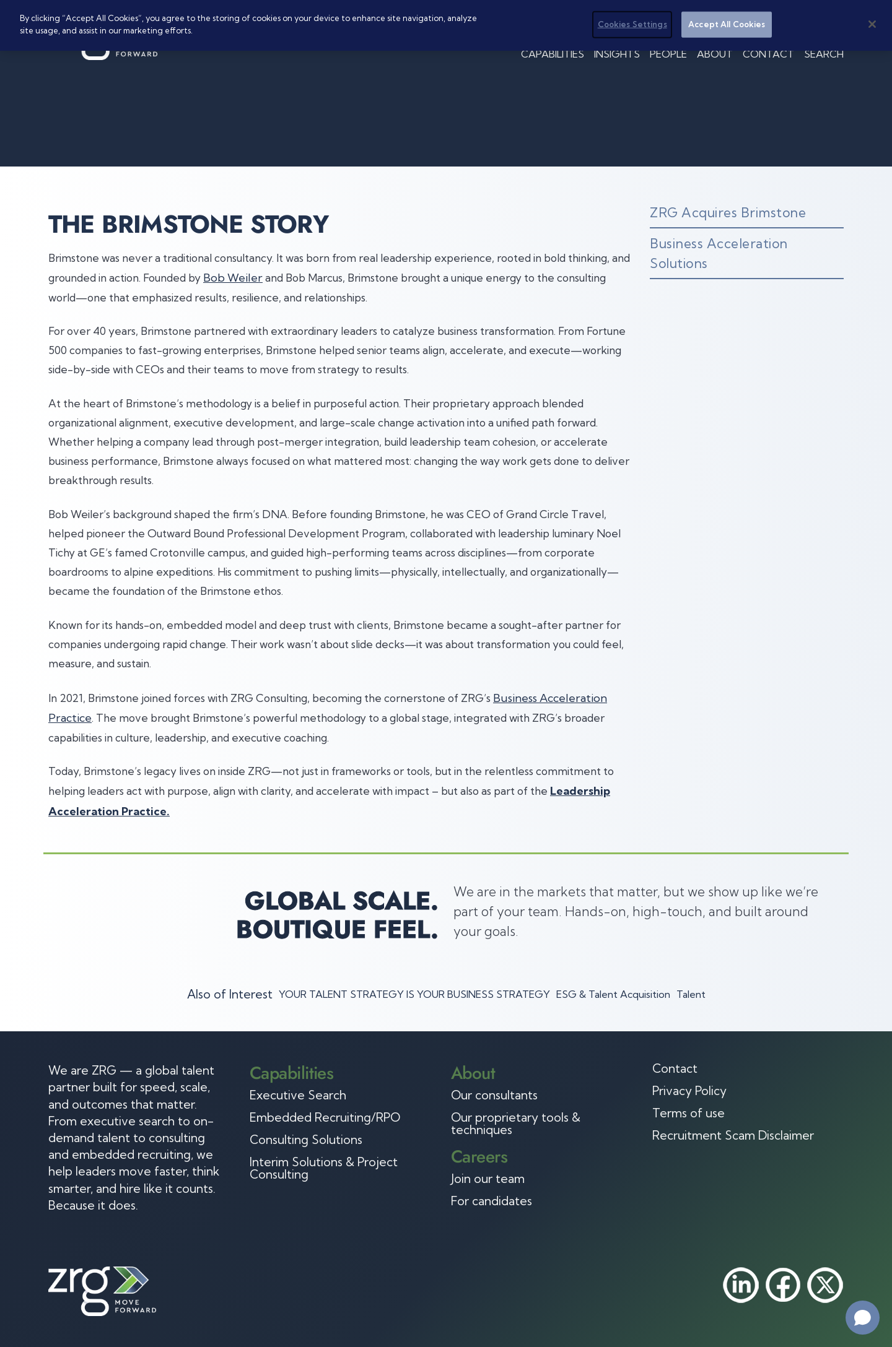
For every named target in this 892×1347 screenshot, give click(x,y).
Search (824, 54)
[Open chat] (863, 1318)
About (715, 54)
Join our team (488, 1178)
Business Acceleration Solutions (719, 253)
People (668, 54)
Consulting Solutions (306, 1139)
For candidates (491, 1201)
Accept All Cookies (726, 24)
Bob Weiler (233, 278)
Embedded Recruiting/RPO (325, 1117)
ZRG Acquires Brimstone (728, 212)
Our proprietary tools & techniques (515, 1123)
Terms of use (688, 1113)
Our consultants (494, 1095)
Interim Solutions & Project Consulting (324, 1168)
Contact (768, 54)
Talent (691, 994)
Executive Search (298, 1095)
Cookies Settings (632, 24)
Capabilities (552, 54)
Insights (617, 54)
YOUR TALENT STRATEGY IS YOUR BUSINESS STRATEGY (414, 994)
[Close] (872, 24)
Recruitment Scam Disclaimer (733, 1135)
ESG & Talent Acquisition (613, 994)
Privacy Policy (689, 1091)
